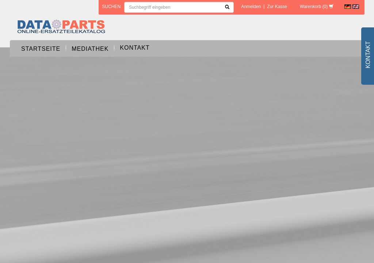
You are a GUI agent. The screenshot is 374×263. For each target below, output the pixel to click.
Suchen (111, 6)
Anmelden (251, 6)
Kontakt (134, 48)
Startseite (40, 49)
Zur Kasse (277, 6)
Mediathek (90, 49)
